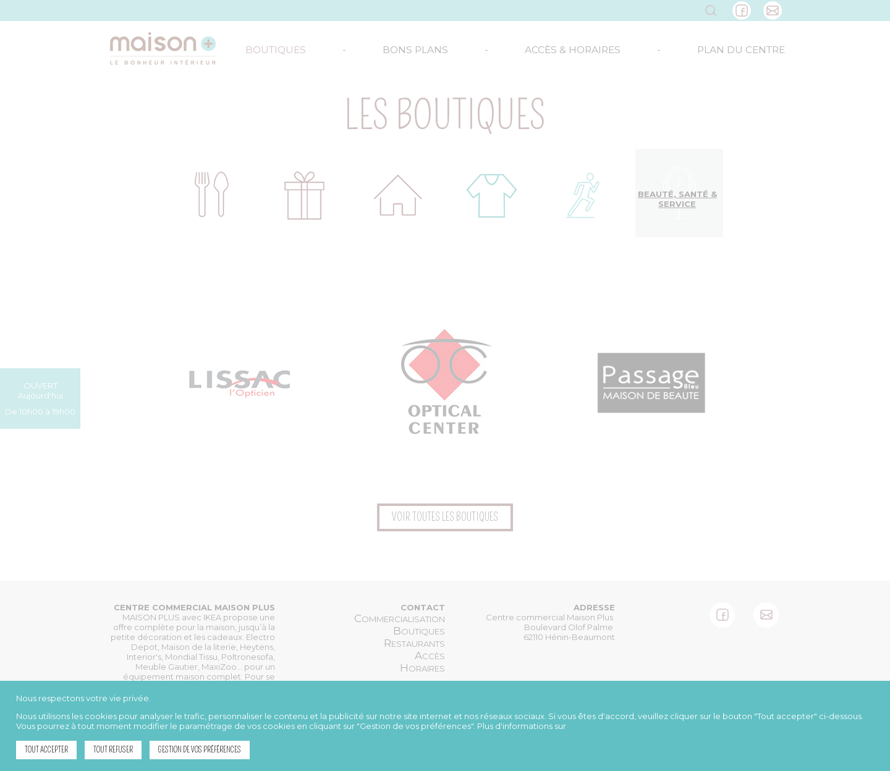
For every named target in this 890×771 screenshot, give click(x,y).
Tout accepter (46, 749)
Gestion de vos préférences (199, 749)
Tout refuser (113, 749)
